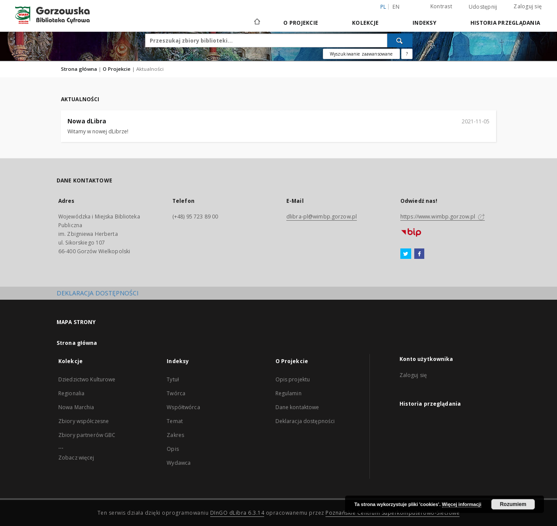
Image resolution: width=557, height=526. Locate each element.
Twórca (176, 393)
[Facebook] (419, 254)
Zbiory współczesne (83, 421)
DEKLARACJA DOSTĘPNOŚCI (97, 293)
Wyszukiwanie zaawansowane (361, 54)
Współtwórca (183, 407)
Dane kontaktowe (297, 407)
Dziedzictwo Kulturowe (87, 379)
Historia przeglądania (505, 22)
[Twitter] (405, 254)
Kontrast (441, 6)
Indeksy (424, 22)
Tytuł (173, 379)
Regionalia (71, 393)
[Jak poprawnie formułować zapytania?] (407, 54)
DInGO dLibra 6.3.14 (237, 512)
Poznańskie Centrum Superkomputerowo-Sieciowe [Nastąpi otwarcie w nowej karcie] (392, 512)
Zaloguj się (527, 6)
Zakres (175, 435)
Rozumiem (513, 504)
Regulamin (288, 393)
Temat (175, 421)
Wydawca (179, 462)
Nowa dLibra (86, 121)
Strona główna (79, 69)
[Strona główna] (256, 22)
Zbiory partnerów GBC (86, 435)
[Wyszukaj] (400, 40)
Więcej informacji (461, 504)
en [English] (396, 7)
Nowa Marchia (76, 407)
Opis (172, 449)
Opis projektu (292, 379)
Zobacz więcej (76, 457)
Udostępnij (483, 6)
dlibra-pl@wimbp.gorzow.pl (321, 216)
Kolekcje (365, 22)
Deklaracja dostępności (305, 421)
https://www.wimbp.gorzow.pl (442, 216)
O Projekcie (300, 22)
